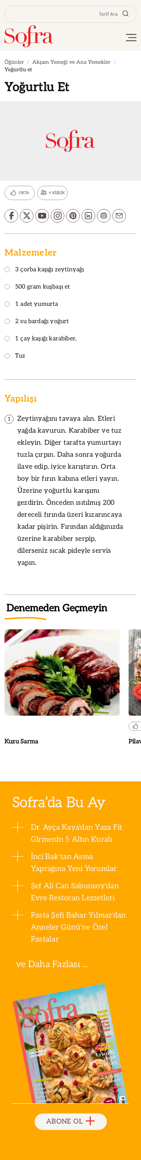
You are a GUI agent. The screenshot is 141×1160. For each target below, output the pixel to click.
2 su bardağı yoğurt (37, 322)
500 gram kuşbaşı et (37, 287)
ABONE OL (70, 1121)
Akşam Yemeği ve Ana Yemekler (71, 62)
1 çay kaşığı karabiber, (40, 339)
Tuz (15, 356)
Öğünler (14, 62)
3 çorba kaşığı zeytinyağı (44, 270)
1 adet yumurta (31, 304)
